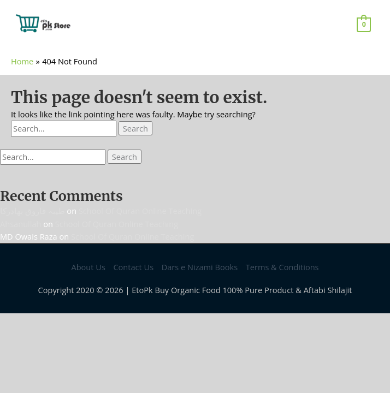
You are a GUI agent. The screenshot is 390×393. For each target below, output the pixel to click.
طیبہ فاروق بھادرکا (32, 210)
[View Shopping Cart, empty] (364, 24)
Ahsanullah (21, 223)
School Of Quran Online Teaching (140, 210)
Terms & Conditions (282, 266)
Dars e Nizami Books (200, 266)
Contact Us (133, 266)
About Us (88, 266)
